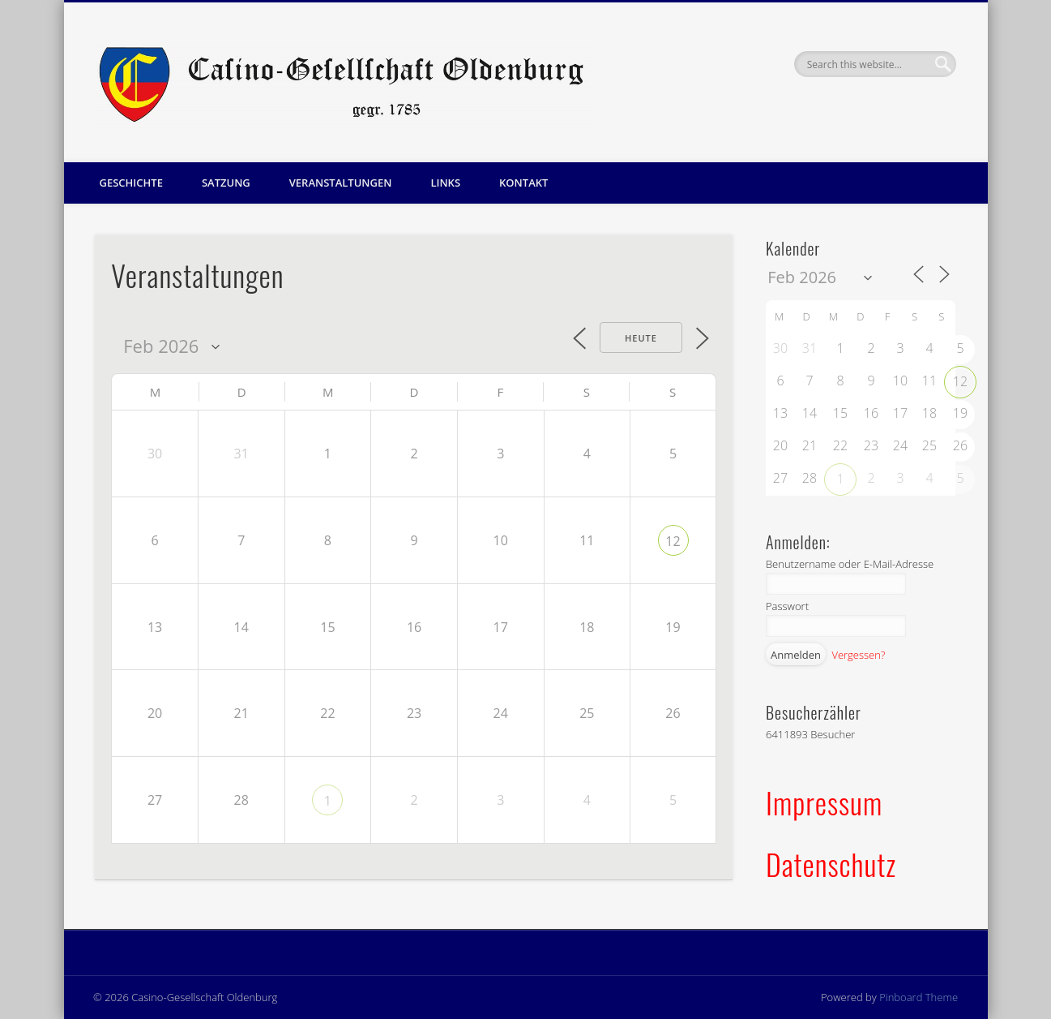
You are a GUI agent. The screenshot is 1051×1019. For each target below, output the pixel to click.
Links (445, 182)
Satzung (226, 182)
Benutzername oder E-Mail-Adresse (850, 564)
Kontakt (523, 182)
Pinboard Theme (918, 997)
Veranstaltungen (340, 182)
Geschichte (131, 182)
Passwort (787, 606)
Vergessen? (858, 654)
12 (672, 541)
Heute (641, 338)
